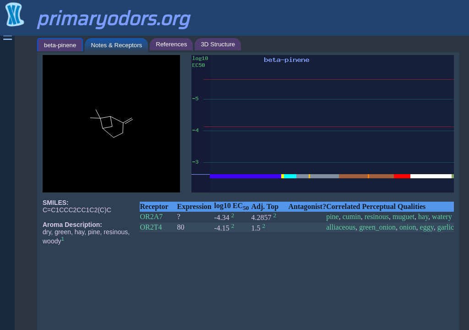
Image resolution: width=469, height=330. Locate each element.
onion (407, 227)
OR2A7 (151, 216)
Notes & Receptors (116, 45)
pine (332, 216)
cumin (352, 216)
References (171, 44)
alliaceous (340, 227)
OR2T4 (151, 227)
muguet (403, 216)
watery (442, 216)
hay (423, 216)
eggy (427, 227)
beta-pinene (60, 45)
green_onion (377, 227)
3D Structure (218, 44)
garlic (445, 227)
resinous (377, 216)
